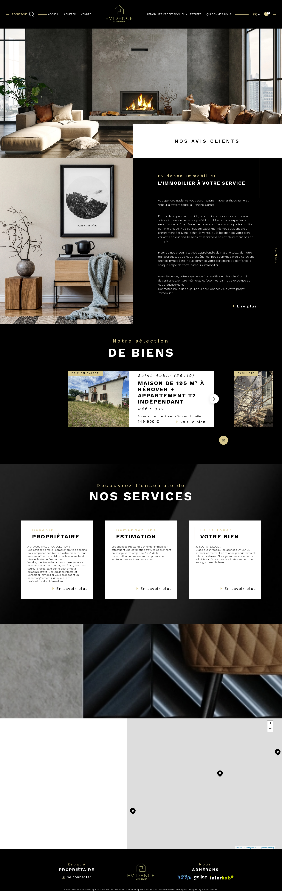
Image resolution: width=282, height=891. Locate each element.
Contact (276, 256)
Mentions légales (148, 890)
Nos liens (188, 890)
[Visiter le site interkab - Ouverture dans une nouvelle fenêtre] (184, 877)
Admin (179, 890)
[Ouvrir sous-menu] (186, 14)
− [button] (270, 729)
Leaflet (239, 847)
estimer (195, 14)
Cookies (213, 890)
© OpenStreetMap (266, 847)
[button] (214, 399)
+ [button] (270, 723)
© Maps (250, 847)
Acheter (70, 14)
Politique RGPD (201, 890)
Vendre (86, 14)
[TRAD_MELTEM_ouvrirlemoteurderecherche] (23, 14)
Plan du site (132, 890)
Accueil (53, 14)
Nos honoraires (166, 890)
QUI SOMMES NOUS (218, 14)
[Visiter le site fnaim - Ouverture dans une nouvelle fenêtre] (222, 878)
